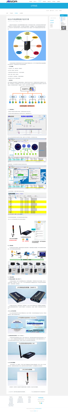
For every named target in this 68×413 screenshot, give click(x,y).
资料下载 (49, 1)
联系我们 (29, 402)
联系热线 (40, 397)
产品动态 (11, 13)
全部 (7, 13)
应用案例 (60, 10)
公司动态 (40, 1)
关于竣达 (54, 1)
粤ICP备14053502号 (38, 408)
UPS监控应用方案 (20, 399)
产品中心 (35, 1)
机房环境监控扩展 (11, 404)
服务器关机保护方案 (20, 402)
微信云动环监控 (11, 405)
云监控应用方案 (20, 398)
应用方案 (44, 1)
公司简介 (29, 398)
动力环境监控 (11, 402)
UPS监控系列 (11, 398)
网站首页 (30, 1)
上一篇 (17, 391)
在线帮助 (58, 1)
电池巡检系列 (11, 399)
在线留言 (29, 399)
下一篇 (38, 391)
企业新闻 (21, 13)
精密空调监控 (11, 403)
